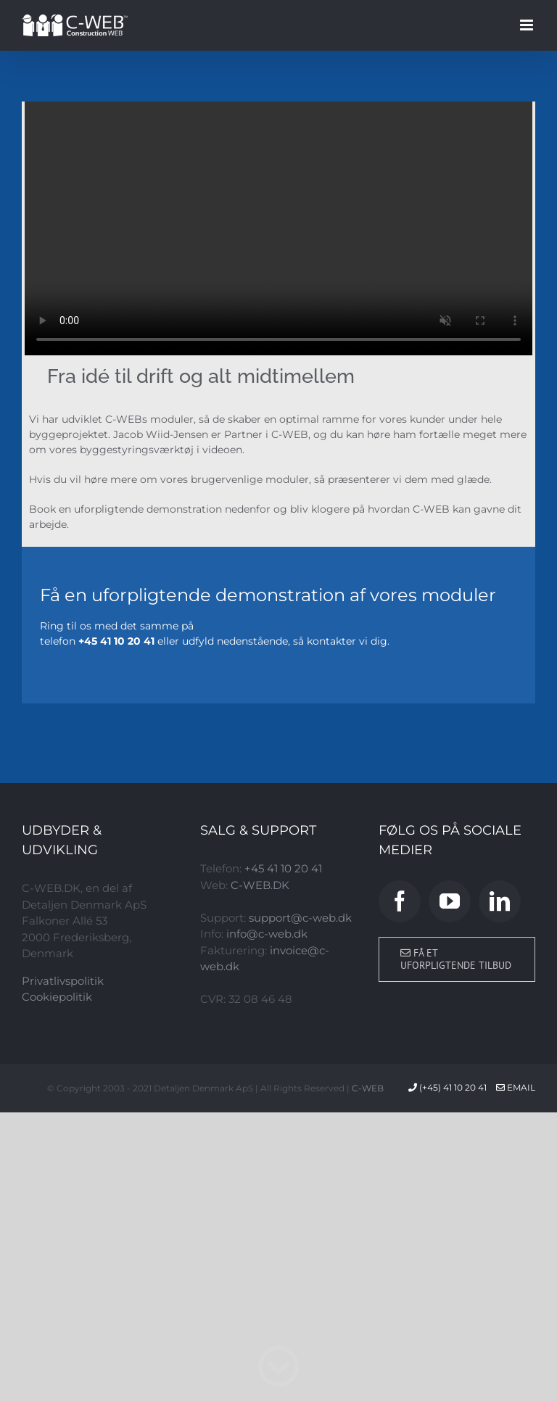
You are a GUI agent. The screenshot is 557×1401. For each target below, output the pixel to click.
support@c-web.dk (300, 918)
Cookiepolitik (57, 997)
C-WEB (368, 1088)
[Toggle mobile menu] (527, 25)
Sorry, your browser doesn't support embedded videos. (278, 228)
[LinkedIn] (500, 901)
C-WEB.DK (260, 885)
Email (515, 1087)
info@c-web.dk (267, 934)
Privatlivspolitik (63, 981)
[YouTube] (450, 901)
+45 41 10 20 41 (283, 868)
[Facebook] (400, 901)
